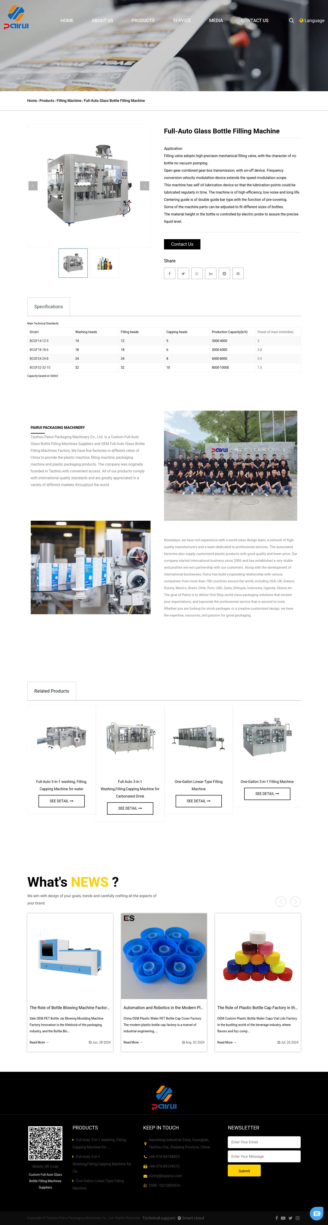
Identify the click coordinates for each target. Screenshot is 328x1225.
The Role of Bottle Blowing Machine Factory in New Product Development (96, 1007)
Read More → (39, 1042)
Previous (33, 185)
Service (182, 20)
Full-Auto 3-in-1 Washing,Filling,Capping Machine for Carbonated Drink (130, 789)
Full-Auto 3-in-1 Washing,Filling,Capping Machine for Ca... (101, 1164)
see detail (61, 801)
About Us (102, 20)
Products (143, 20)
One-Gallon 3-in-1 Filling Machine (267, 782)
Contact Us (255, 20)
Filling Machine (69, 100)
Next (144, 185)
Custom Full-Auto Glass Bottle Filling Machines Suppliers (45, 1181)
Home (67, 20)
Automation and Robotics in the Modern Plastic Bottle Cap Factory (183, 1007)
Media (216, 20)
